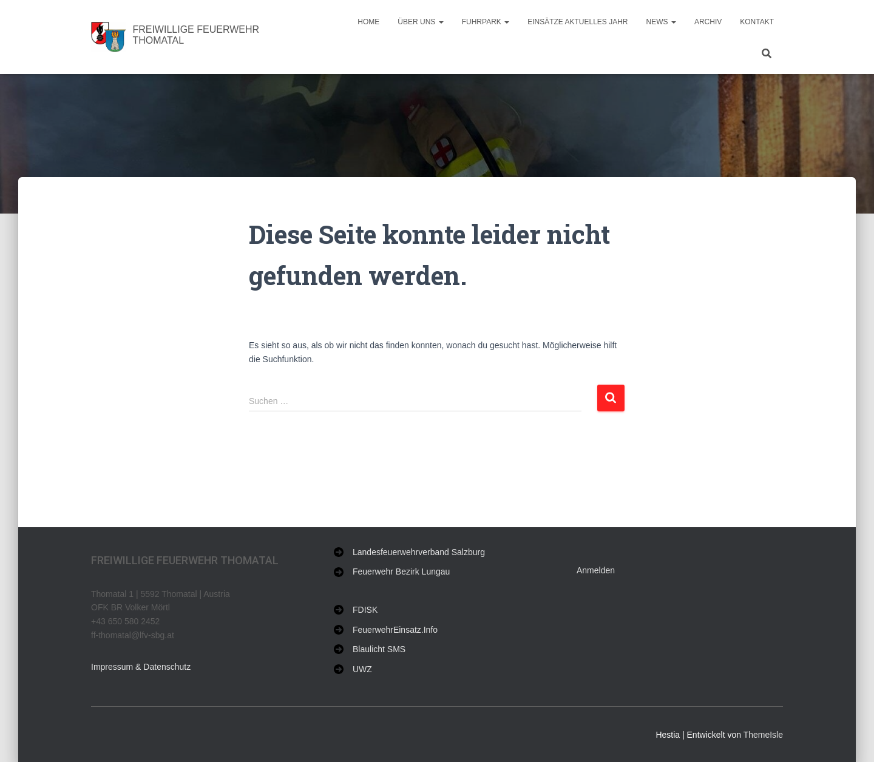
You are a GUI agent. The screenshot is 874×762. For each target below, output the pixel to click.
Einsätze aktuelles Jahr (577, 22)
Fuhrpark (485, 22)
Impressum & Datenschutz (141, 667)
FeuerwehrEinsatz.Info (395, 630)
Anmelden (596, 570)
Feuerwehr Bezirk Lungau (401, 571)
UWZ (362, 669)
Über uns (420, 22)
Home (368, 22)
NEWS (661, 22)
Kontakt (757, 22)
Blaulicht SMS (379, 649)
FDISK (365, 610)
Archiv (708, 22)
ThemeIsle (763, 735)
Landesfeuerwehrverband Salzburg (419, 552)
